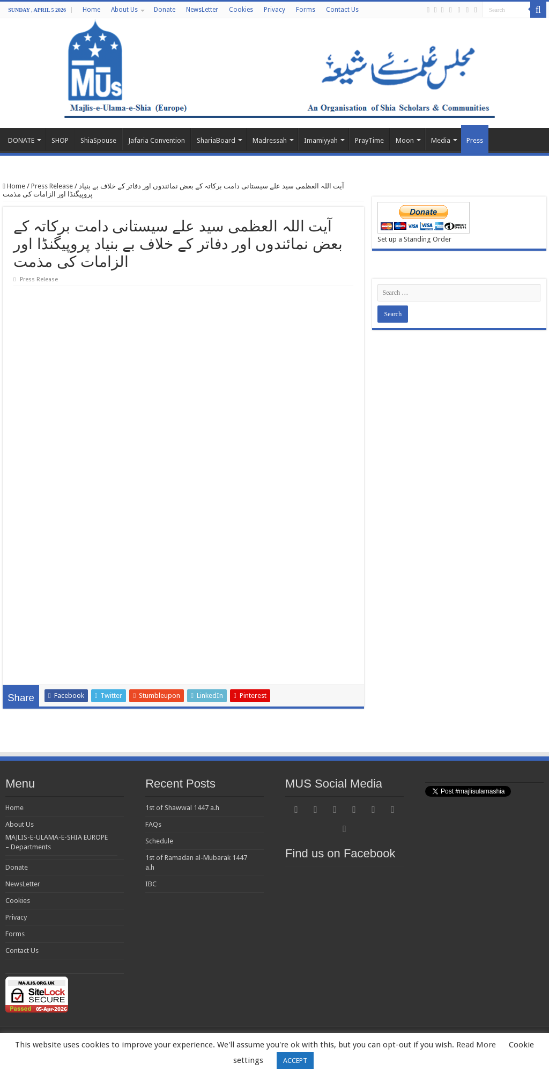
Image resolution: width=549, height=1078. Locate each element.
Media (440, 140)
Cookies (241, 9)
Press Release (52, 186)
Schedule (159, 841)
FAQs (153, 824)
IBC (151, 884)
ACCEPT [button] (295, 1061)
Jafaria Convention (156, 140)
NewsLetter (202, 9)
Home (91, 9)
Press (474, 140)
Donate (164, 9)
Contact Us (342, 9)
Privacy (274, 9)
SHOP (60, 140)
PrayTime (369, 140)
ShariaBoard (216, 140)
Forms (305, 9)
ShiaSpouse (98, 140)
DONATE (21, 140)
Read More (476, 1045)
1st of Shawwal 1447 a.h (182, 808)
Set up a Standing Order (414, 239)
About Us (124, 9)
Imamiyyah (321, 140)
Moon (405, 140)
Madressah (270, 140)
